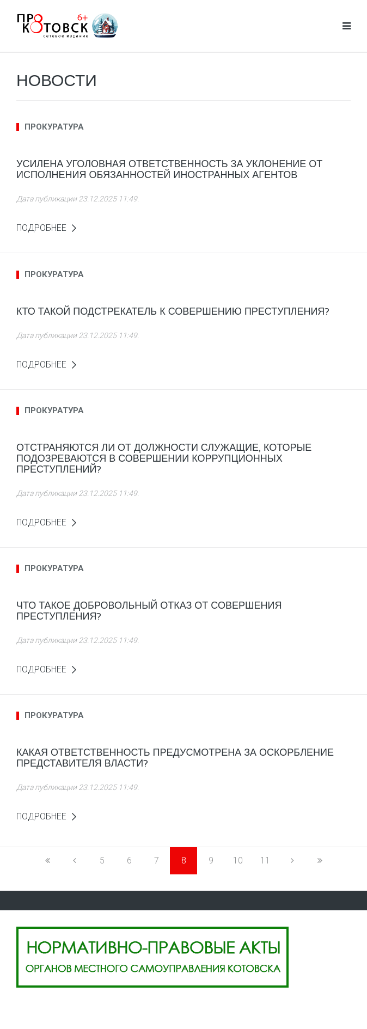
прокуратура (54, 127)
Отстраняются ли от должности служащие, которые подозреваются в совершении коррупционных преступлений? (163, 458)
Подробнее (41, 228)
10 (238, 860)
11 (265, 860)
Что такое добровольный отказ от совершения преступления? (149, 610)
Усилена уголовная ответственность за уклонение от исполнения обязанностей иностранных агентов (169, 169)
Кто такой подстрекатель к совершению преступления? (172, 311)
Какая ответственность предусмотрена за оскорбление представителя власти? (175, 757)
